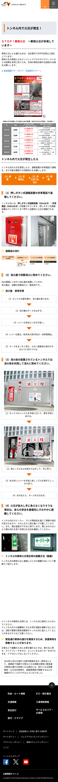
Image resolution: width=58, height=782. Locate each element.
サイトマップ (8, 731)
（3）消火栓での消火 (35, 179)
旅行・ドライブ (15, 718)
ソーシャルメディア (11, 756)
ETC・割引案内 (43, 693)
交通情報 (12, 701)
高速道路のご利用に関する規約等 (33, 731)
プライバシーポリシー (12, 742)
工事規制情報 (42, 701)
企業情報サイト (11, 773)
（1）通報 (7, 178)
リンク (6, 747)
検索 (45, 7)
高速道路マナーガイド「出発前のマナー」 (23, 70)
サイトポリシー (9, 736)
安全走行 (12, 710)
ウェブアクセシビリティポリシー (35, 736)
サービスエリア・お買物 (44, 711)
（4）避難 (48, 178)
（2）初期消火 (21, 178)
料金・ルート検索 (16, 693)
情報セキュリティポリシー (37, 742)
